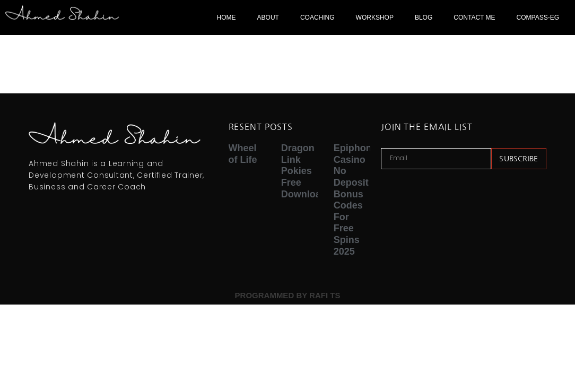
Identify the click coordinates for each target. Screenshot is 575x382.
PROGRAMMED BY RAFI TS (288, 295)
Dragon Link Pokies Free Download (304, 171)
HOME (226, 17)
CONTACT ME (474, 17)
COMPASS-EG (538, 17)
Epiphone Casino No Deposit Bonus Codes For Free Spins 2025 (355, 199)
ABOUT (268, 17)
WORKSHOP (375, 17)
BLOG (423, 17)
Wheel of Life (243, 154)
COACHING (317, 17)
